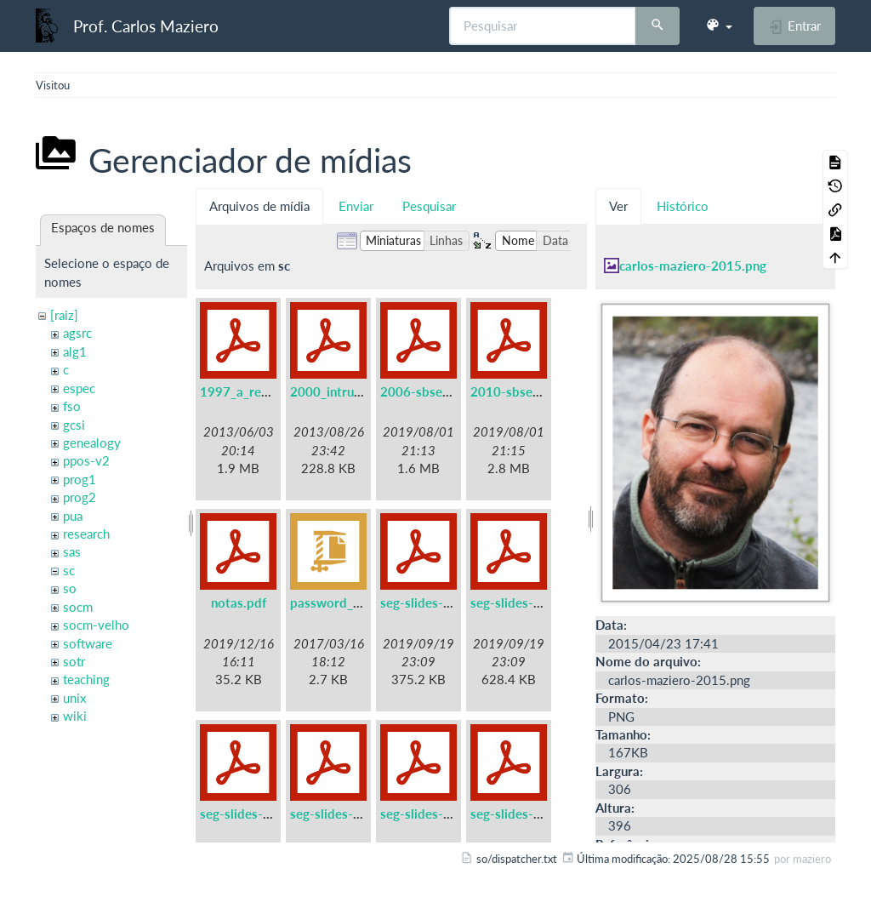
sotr (74, 661)
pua (73, 515)
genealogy (92, 442)
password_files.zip (343, 602)
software (87, 643)
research (86, 533)
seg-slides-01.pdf (430, 602)
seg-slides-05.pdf (430, 813)
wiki (75, 715)
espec (79, 388)
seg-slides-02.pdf (521, 602)
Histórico (683, 206)
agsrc (77, 332)
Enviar (356, 206)
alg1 (75, 351)
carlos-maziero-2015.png (692, 265)
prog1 (79, 479)
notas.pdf (238, 602)
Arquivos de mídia (259, 206)
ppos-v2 (86, 460)
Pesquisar (429, 206)
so (70, 588)
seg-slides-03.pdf (250, 813)
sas (72, 551)
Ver (618, 206)
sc (69, 570)
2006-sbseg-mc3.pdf (441, 391)
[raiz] (64, 315)
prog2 (79, 497)
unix (74, 697)
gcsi (74, 424)
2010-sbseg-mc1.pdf (531, 391)
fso (72, 406)
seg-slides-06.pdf (521, 813)
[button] (718, 25)
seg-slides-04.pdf (340, 813)
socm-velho (96, 624)
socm (78, 606)
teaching (86, 679)
